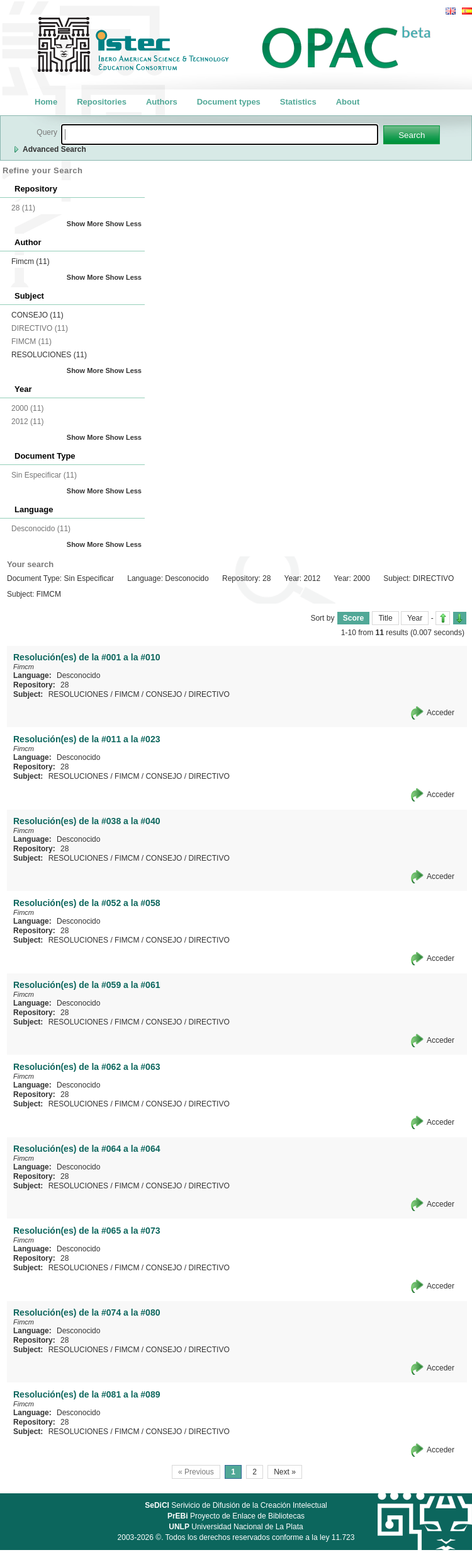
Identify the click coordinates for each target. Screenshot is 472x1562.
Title (385, 618)
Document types (229, 101)
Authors (161, 101)
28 (64, 685)
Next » (285, 1471)
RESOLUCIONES (49, 354)
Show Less (124, 223)
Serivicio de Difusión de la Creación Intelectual (236, 1505)
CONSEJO (37, 315)
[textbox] (219, 134)
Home (46, 101)
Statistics (298, 101)
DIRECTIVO (208, 694)
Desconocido (78, 675)
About (348, 101)
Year (414, 618)
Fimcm (30, 261)
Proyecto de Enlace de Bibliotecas (236, 1516)
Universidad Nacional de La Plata (236, 1526)
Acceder (440, 712)
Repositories (101, 101)
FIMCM (127, 694)
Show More (85, 223)
